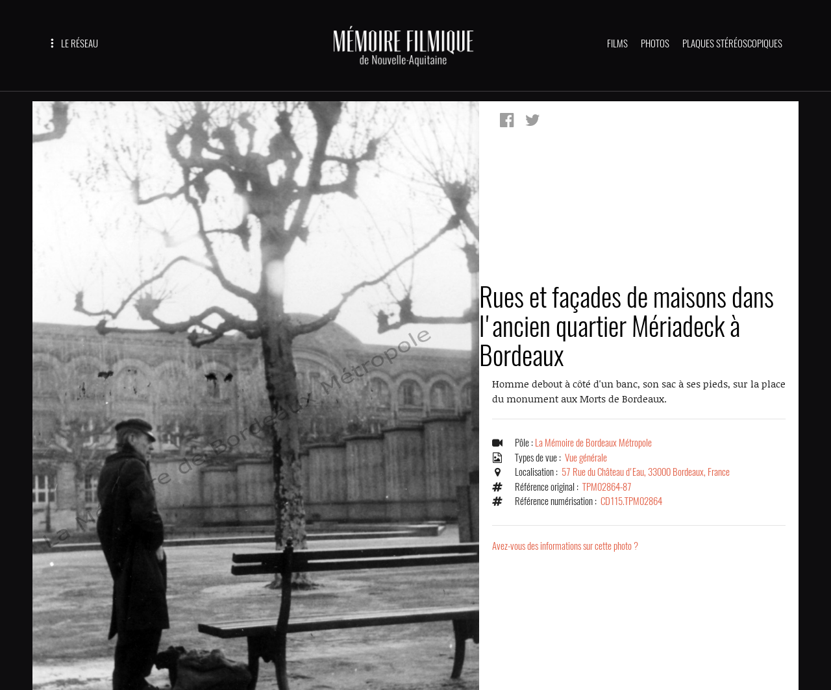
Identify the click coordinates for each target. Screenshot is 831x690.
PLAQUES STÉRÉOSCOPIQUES (732, 43)
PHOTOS (655, 43)
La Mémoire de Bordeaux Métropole (593, 442)
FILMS (617, 43)
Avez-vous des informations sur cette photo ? (565, 545)
